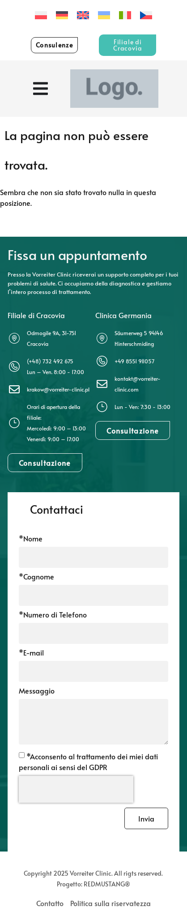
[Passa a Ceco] (146, 15)
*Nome (30, 539)
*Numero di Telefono (53, 615)
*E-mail (31, 653)
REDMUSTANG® (107, 884)
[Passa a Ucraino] (104, 15)
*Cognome (36, 577)
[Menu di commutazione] (40, 88)
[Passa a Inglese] (83, 15)
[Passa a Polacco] (40, 15)
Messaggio (37, 691)
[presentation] (76, 789)
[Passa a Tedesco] (61, 15)
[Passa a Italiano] (125, 15)
